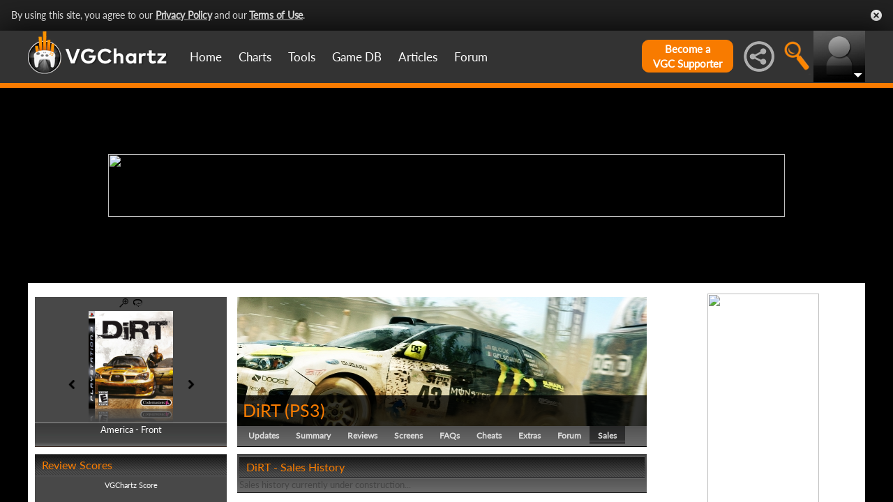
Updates (263, 435)
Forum (471, 57)
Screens (408, 435)
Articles (417, 57)
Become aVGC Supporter (687, 56)
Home (206, 57)
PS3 (305, 410)
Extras (529, 435)
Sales (607, 435)
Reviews (362, 435)
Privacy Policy (184, 15)
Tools (301, 57)
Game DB (357, 57)
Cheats (489, 435)
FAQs (450, 435)
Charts (255, 57)
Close (876, 15)
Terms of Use (276, 15)
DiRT (261, 410)
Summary (313, 435)
